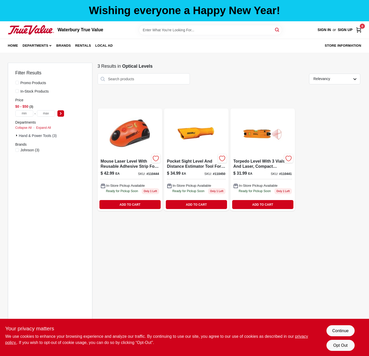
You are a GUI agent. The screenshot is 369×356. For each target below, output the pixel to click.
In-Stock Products (34, 91)
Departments (35, 45)
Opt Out (340, 345)
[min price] (24, 113)
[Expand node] (17, 135)
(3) (29, 150)
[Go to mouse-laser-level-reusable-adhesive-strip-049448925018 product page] (130, 159)
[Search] (277, 29)
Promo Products (33, 83)
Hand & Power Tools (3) (38, 136)
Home (13, 45)
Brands (63, 45)
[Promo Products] (17, 82)
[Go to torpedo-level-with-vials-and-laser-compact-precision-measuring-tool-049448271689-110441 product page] (262, 159)
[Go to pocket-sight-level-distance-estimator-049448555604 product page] (196, 159)
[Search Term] (210, 30)
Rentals (83, 45)
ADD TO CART (129, 204)
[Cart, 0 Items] (358, 30)
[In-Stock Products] (17, 91)
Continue (340, 331)
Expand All (43, 128)
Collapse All (23, 128)
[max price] (46, 113)
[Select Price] (60, 113)
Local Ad (104, 45)
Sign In (324, 30)
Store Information (343, 45)
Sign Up (345, 30)
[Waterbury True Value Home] (31, 29)
